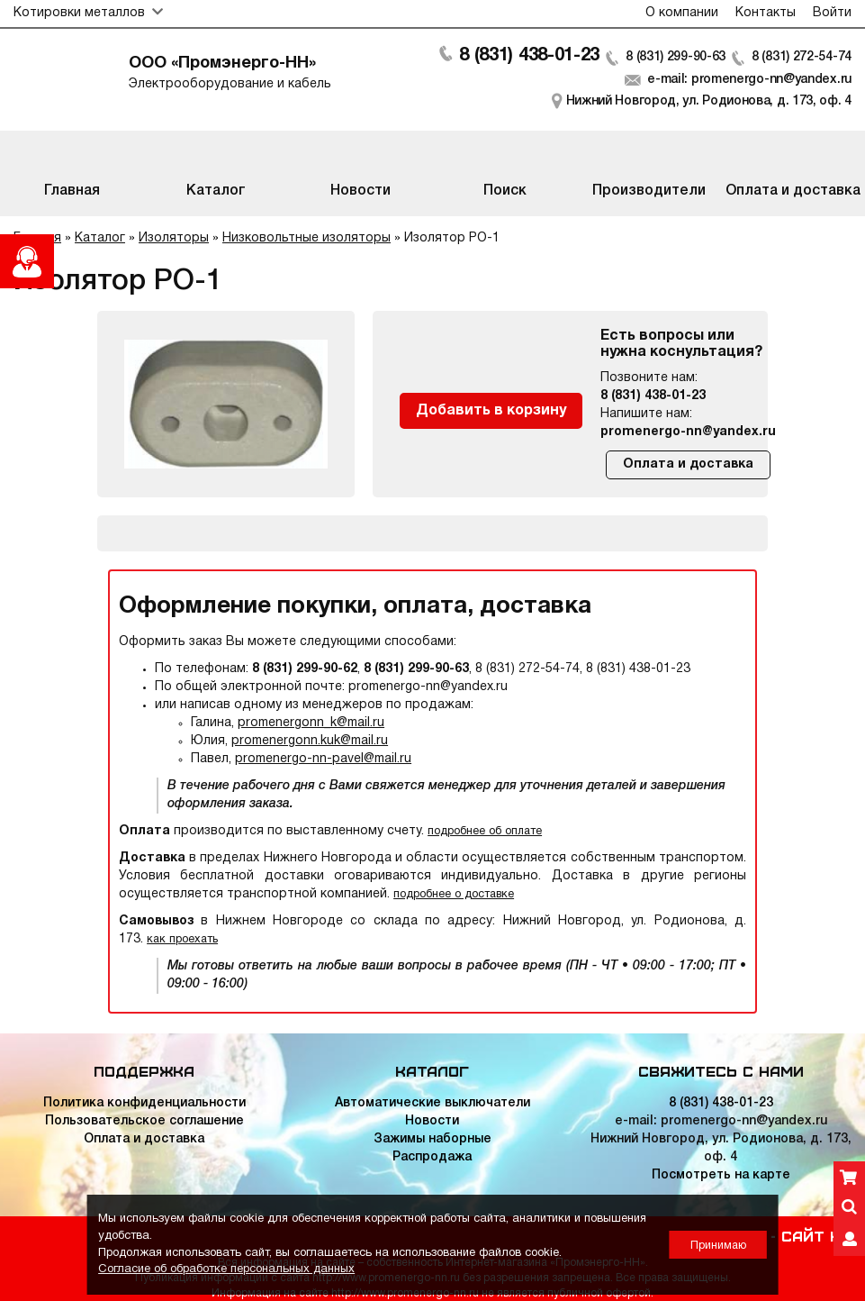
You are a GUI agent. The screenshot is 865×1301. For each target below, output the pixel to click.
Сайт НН (816, 1235)
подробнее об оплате (485, 831)
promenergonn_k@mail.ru (311, 723)
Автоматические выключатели (432, 1103)
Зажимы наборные (432, 1139)
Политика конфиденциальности (144, 1103)
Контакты (765, 13)
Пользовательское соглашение (144, 1121)
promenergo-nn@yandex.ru (688, 432)
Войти (832, 13)
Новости (432, 1121)
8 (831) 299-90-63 (675, 57)
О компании (681, 13)
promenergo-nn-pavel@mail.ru (323, 759)
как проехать (182, 939)
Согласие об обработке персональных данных (226, 1269)
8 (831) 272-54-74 (801, 57)
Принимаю (718, 1246)
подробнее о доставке (453, 894)
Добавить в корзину (491, 411)
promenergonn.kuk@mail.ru (309, 741)
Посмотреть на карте (721, 1175)
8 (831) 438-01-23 (529, 56)
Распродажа (432, 1157)
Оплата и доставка (688, 464)
